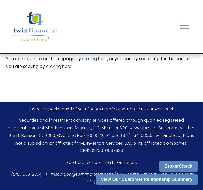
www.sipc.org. (143, 128)
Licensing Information (114, 162)
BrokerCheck (178, 166)
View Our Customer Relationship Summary (146, 179)
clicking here (94, 59)
